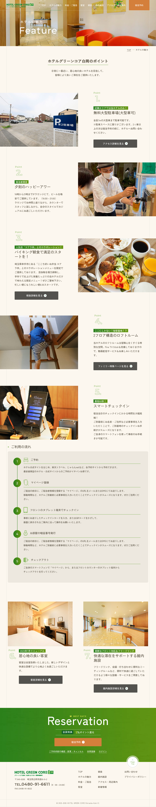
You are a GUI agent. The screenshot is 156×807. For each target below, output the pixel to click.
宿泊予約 (139, 5)
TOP (44, 5)
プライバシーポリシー (135, 776)
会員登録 (91, 751)
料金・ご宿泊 (71, 5)
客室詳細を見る (39, 679)
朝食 (90, 5)
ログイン (103, 751)
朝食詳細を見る (34, 295)
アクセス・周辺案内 (116, 5)
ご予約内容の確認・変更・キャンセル (66, 751)
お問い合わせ (131, 771)
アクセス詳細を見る (113, 143)
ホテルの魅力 (55, 5)
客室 (83, 5)
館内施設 (99, 5)
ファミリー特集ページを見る (113, 366)
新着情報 (102, 786)
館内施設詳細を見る (113, 688)
